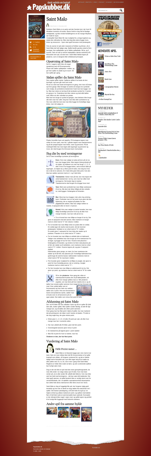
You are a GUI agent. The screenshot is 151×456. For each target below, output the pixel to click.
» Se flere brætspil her (105, 99)
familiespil (36, 49)
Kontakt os (96, 447)
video (95, 2)
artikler (81, 2)
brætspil (89, 2)
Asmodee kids (102, 126)
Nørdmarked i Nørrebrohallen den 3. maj (109, 151)
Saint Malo (35, 57)
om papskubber (118, 2)
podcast (101, 2)
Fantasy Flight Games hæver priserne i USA (107, 139)
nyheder (109, 2)
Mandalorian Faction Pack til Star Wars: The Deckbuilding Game (108, 132)
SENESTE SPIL (107, 51)
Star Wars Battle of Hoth (105, 145)
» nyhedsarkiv (102, 157)
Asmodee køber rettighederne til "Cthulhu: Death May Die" (108, 113)
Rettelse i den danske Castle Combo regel (109, 120)
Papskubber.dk (104, 44)
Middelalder (36, 51)
